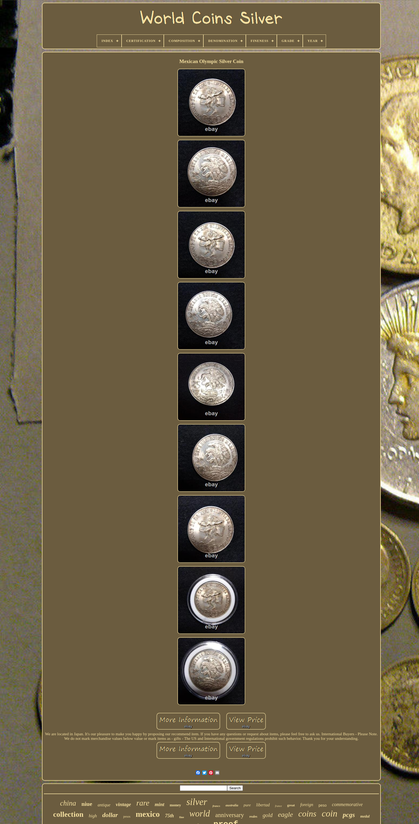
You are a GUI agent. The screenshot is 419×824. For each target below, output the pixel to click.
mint (159, 804)
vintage (123, 804)
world (199, 813)
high (93, 815)
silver (196, 802)
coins (307, 813)
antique (104, 805)
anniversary (229, 815)
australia (232, 805)
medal (365, 816)
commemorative (347, 804)
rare (142, 803)
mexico (148, 814)
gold (268, 815)
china (68, 803)
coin (329, 813)
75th (169, 815)
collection (68, 814)
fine (181, 817)
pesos (126, 816)
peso (323, 805)
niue (87, 803)
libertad (263, 805)
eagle (285, 814)
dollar (110, 814)
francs (216, 805)
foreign (306, 804)
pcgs (349, 814)
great (291, 805)
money (175, 805)
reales (253, 816)
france (278, 805)
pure (247, 805)
